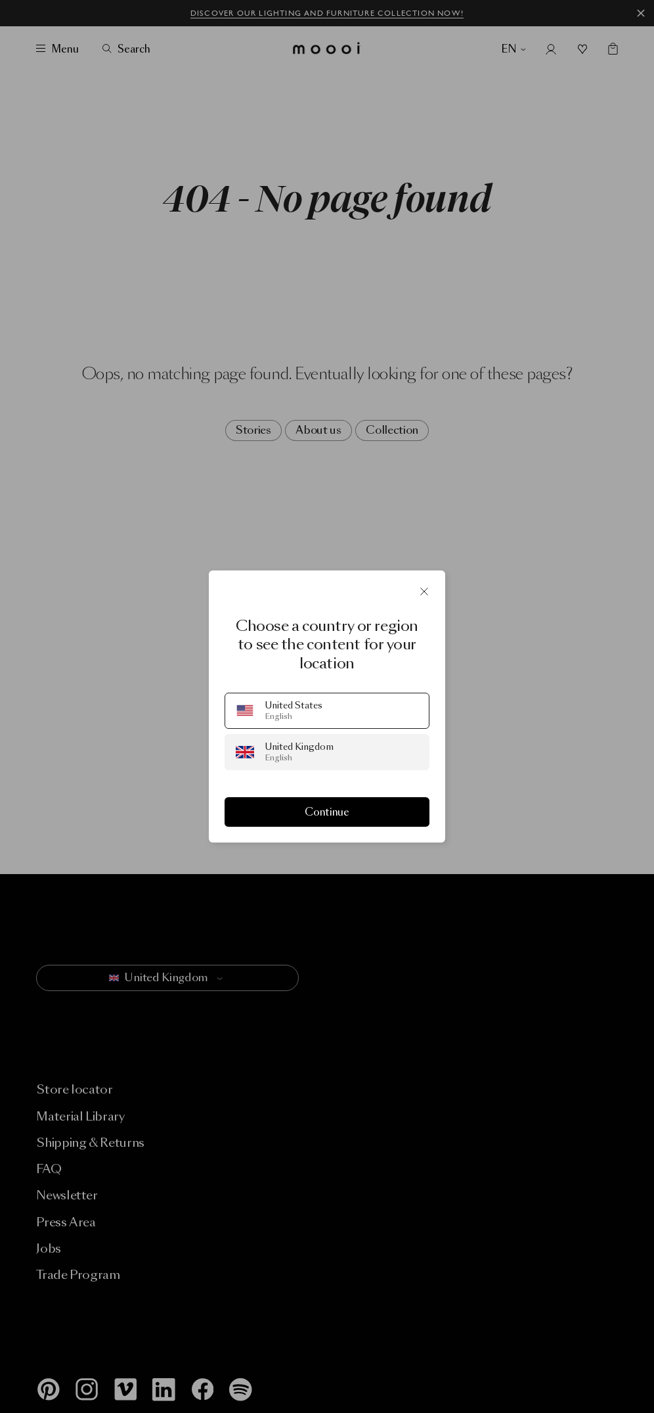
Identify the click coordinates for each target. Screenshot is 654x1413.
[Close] (424, 591)
